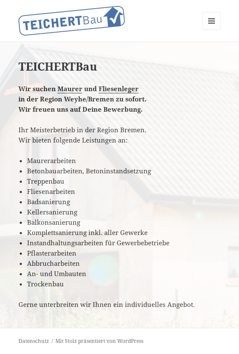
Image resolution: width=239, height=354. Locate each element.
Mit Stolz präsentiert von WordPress (99, 341)
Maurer (69, 88)
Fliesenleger (119, 88)
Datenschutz (33, 341)
